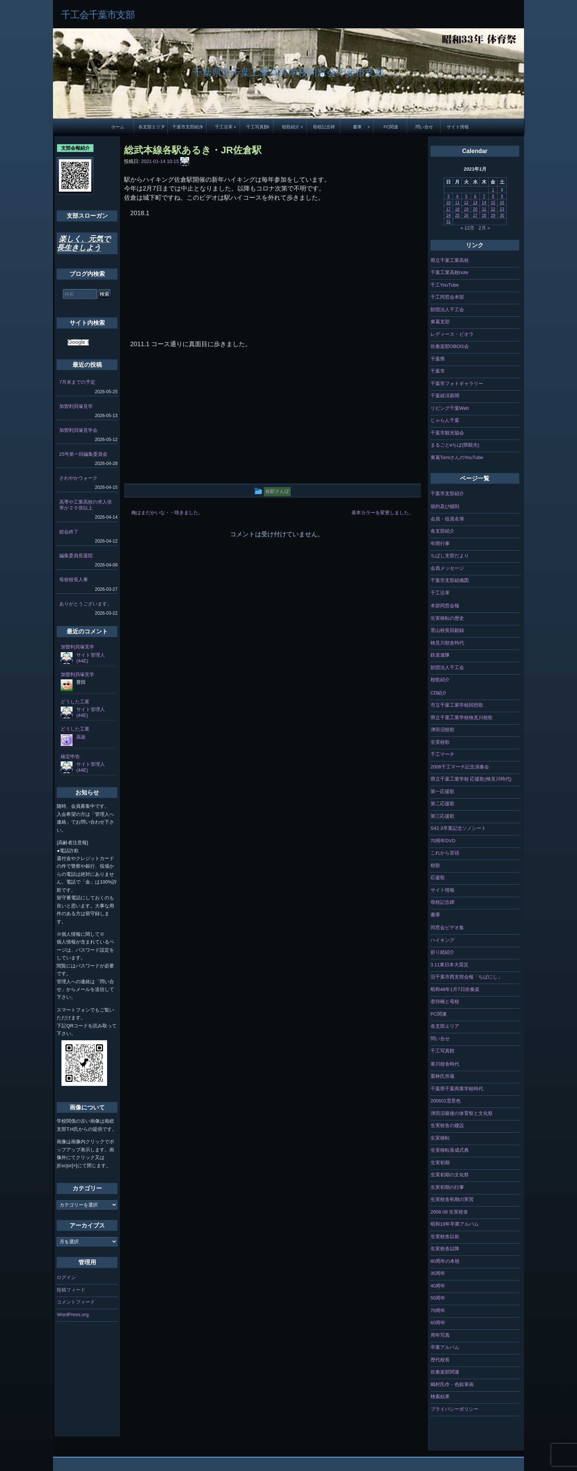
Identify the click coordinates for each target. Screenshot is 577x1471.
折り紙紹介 (442, 952)
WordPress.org (72, 1314)
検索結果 (440, 1396)
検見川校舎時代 (447, 643)
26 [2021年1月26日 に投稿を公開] (466, 215)
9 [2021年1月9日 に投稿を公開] (502, 196)
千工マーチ (442, 754)
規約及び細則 (445, 506)
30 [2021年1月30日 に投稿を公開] (502, 215)
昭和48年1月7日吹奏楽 (455, 989)
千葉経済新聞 (445, 395)
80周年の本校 (445, 1261)
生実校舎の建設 (447, 1125)
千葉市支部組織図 (450, 580)
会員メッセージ (447, 568)
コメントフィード (76, 1302)
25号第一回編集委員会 (83, 454)
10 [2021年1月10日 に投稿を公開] (448, 202)
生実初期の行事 (447, 1187)
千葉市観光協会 (447, 433)
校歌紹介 (291, 126)
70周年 (438, 1310)
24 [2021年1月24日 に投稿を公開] (448, 215)
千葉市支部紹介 (187, 126)
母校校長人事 (73, 579)
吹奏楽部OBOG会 (450, 346)
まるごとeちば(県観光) (455, 445)
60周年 (438, 1322)
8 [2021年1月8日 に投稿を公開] (493, 196)
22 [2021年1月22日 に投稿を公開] (493, 209)
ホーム (117, 126)
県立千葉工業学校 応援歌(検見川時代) (471, 779)
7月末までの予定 (77, 382)
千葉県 (438, 359)
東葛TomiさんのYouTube (457, 457)
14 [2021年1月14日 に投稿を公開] (484, 202)
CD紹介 (439, 693)
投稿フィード (71, 1290)
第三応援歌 (442, 816)
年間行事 (440, 543)
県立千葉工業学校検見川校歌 (462, 717)
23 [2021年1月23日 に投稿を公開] (502, 209)
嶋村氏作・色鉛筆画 (452, 1384)
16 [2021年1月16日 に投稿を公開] (502, 202)
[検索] (78, 342)
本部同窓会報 (445, 605)
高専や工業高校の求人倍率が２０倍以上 (85, 505)
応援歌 (438, 877)
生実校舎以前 (445, 1236)
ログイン (66, 1277)
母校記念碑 (324, 126)
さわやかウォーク (78, 478)
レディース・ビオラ (452, 334)
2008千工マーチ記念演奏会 (460, 767)
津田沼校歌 (442, 729)
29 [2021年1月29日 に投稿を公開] (493, 215)
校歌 (435, 865)
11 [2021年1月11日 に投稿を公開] (457, 202)
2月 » (484, 228)
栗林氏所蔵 (442, 1076)
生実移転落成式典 (450, 1150)
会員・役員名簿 (447, 519)
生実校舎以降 (445, 1248)
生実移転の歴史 (447, 618)
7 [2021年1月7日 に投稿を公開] (484, 196)
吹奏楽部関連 (445, 1372)
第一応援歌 (442, 791)
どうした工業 (75, 701)
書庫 (357, 126)
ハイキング (442, 940)
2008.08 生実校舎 (449, 1212)
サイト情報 (458, 126)
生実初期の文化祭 (450, 1174)
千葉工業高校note (449, 272)
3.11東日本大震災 (449, 964)
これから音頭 (445, 853)
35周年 (438, 1273)
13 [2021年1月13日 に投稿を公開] (475, 202)
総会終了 (68, 531)
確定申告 (70, 756)
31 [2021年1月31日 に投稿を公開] (448, 221)
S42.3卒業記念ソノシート (458, 828)
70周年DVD (443, 840)
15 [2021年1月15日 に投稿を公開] (493, 202)
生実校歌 (440, 742)
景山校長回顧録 (447, 630)
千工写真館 (257, 126)
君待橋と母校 (445, 1001)
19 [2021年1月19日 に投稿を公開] (466, 209)
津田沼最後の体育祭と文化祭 (462, 1113)
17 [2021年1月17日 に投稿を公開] (448, 209)
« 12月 (467, 228)
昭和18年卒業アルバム (455, 1224)
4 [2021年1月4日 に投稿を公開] (457, 196)
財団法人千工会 (447, 309)
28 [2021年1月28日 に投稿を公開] (484, 215)
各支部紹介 (442, 531)
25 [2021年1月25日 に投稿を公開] (457, 215)
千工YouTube (445, 285)
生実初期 (440, 1162)
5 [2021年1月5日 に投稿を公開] (466, 196)
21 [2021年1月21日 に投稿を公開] (484, 209)
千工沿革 (224, 126)
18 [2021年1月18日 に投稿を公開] (457, 209)
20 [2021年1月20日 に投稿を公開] (475, 209)
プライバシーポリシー (454, 1409)
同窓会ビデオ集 (447, 927)
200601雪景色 (446, 1101)
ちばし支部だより (450, 555)
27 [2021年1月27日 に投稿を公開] (475, 215)
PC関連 (390, 126)
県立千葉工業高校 (450, 260)
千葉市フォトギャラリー (457, 383)
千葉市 (438, 371)
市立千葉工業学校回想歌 (457, 705)
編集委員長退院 (76, 555)
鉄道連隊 (440, 655)
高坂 (81, 737)
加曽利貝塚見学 (76, 406)
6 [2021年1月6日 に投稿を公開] (475, 196)
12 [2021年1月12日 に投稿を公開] (466, 202)
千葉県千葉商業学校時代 (457, 1088)
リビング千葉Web (450, 408)
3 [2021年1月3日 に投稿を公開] (448, 196)
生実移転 (440, 1138)
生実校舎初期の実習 (452, 1199)
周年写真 (440, 1335)
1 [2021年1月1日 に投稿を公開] (493, 190)
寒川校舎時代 (445, 1064)
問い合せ (424, 126)
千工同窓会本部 (447, 297)
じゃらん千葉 (445, 420)
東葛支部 (440, 321)
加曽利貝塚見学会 (78, 430)
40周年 (438, 1286)
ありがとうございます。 (85, 604)
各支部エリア (151, 126)
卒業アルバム (445, 1347)
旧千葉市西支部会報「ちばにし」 (466, 977)
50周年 (438, 1298)
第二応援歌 (442, 803)
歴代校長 (440, 1359)
